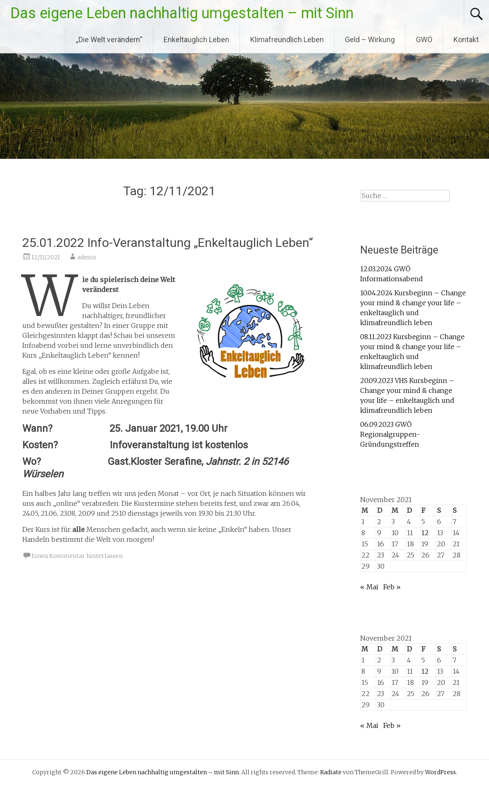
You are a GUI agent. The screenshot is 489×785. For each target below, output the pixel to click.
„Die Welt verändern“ (109, 39)
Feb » (392, 587)
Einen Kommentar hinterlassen (77, 556)
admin (86, 257)
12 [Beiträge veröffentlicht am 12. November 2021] (425, 533)
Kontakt (466, 39)
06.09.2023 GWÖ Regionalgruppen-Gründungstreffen (390, 434)
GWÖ (424, 39)
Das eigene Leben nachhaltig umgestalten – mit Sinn (182, 13)
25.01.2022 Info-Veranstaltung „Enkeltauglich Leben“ (167, 242)
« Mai (369, 587)
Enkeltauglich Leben (196, 39)
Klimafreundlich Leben (287, 39)
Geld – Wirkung (370, 39)
